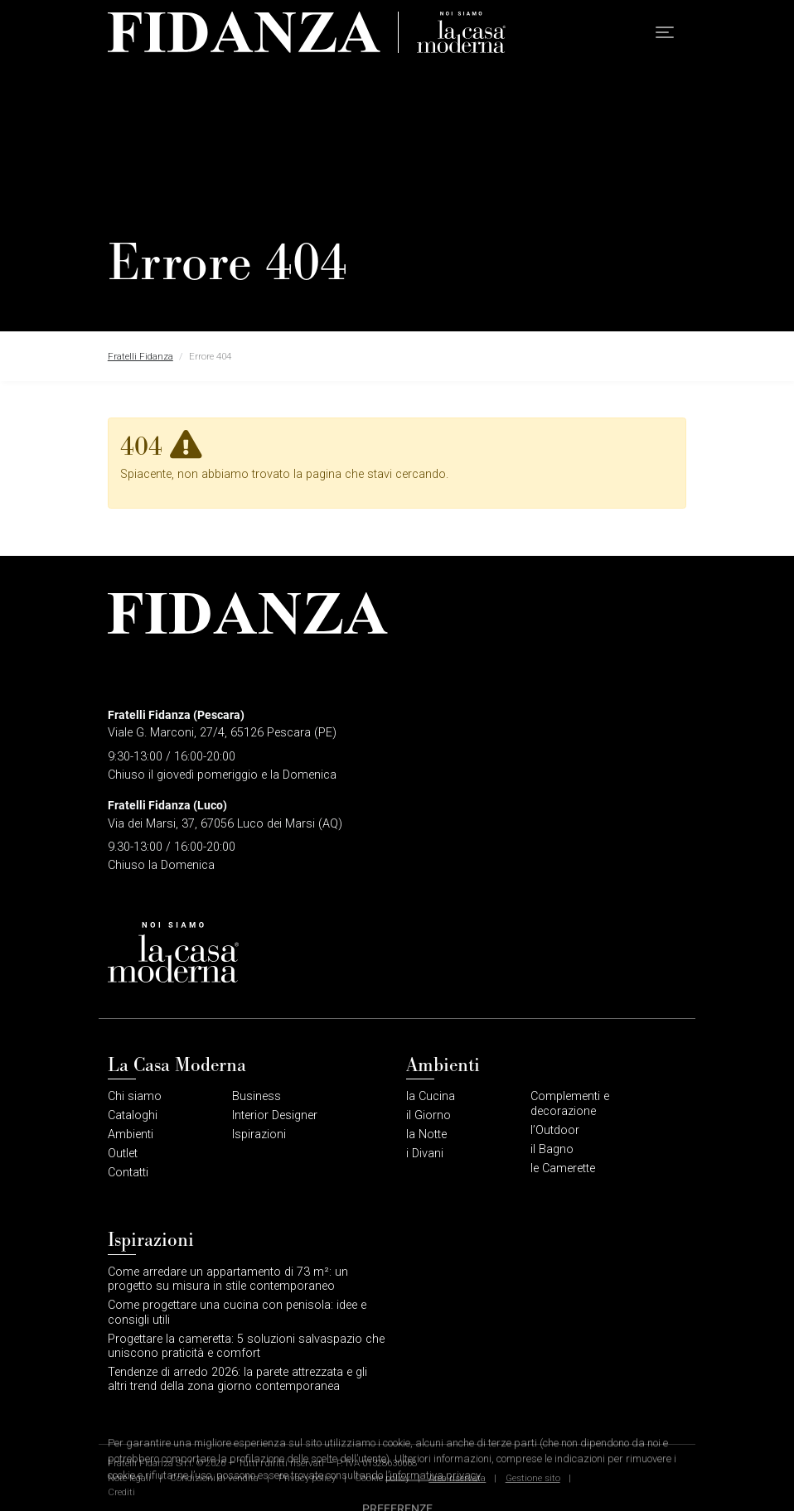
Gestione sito (533, 1478)
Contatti (128, 1173)
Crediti (121, 1492)
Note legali (129, 1478)
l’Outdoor (554, 1130)
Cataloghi (132, 1115)
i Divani (424, 1154)
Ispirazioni (259, 1134)
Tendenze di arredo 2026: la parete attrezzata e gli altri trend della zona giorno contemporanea (237, 1379)
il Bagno (552, 1149)
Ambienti (130, 1134)
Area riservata (457, 1478)
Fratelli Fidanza (140, 356)
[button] (664, 33)
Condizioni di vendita (214, 1478)
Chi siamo (135, 1096)
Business (256, 1096)
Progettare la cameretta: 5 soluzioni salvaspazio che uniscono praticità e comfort (246, 1346)
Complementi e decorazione (569, 1103)
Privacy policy (307, 1478)
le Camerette (562, 1168)
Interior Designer (274, 1115)
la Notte (426, 1134)
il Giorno (428, 1115)
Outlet (123, 1154)
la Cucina (430, 1096)
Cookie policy (382, 1478)
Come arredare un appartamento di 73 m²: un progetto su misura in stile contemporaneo (228, 1279)
